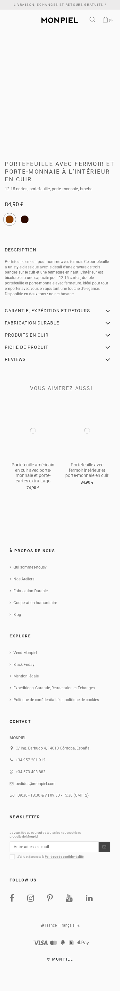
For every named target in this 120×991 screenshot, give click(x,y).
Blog (17, 614)
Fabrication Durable (30, 591)
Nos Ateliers (23, 579)
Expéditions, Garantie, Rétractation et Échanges (54, 688)
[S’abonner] (104, 847)
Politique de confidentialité (64, 856)
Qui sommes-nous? (30, 567)
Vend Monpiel (25, 653)
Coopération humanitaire (35, 603)
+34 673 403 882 (30, 772)
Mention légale (26, 676)
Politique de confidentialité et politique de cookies (56, 700)
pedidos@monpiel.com (36, 784)
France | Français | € (60, 925)
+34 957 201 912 (30, 760)
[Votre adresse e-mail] (54, 847)
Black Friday (24, 664)
